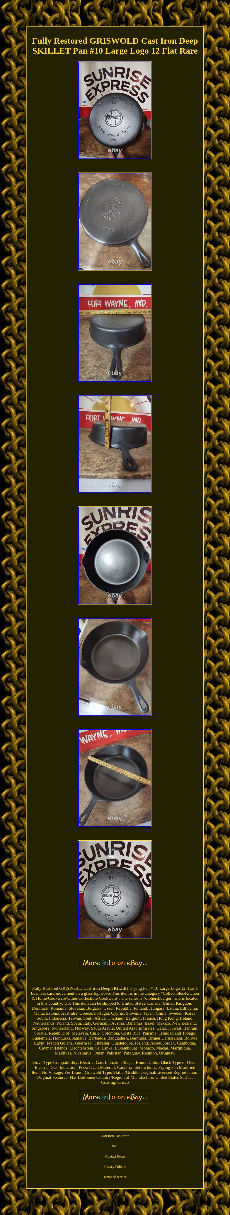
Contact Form (115, 1156)
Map (115, 1146)
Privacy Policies (115, 1167)
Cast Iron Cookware (115, 1136)
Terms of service (115, 1177)
